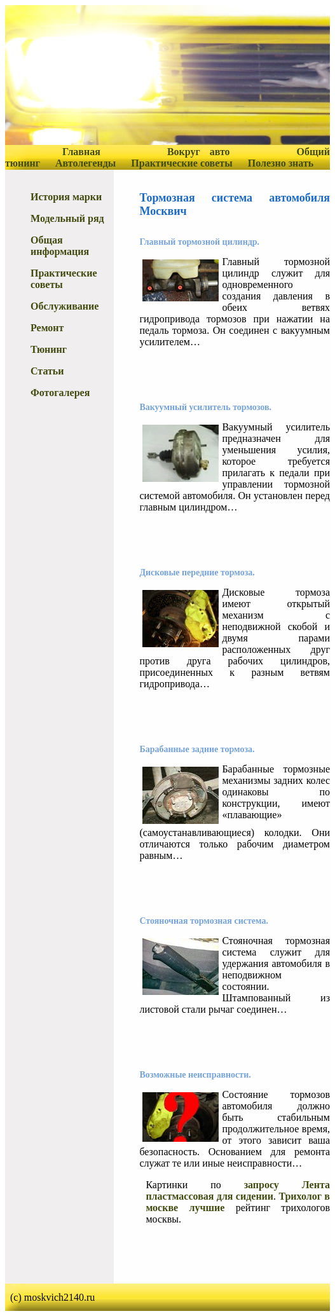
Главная (81, 151)
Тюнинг (49, 349)
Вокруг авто (199, 151)
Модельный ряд (67, 218)
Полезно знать (281, 163)
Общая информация (60, 246)
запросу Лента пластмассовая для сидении (238, 1190)
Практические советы (181, 163)
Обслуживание (65, 306)
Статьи (47, 371)
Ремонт (47, 327)
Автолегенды (85, 163)
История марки (66, 196)
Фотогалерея (60, 392)
